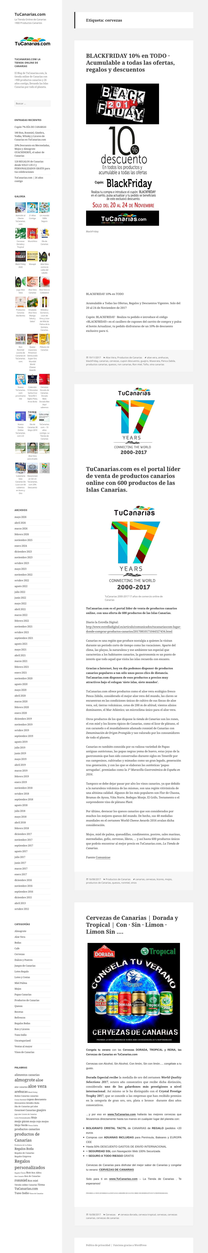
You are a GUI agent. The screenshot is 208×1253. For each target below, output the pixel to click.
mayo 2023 (20, 568)
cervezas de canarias (107, 1218)
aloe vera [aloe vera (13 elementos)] (37, 1086)
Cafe (17, 948)
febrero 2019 (22, 776)
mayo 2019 (20, 759)
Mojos (18, 988)
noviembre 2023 (23, 557)
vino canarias (157, 364)
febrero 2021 (22, 666)
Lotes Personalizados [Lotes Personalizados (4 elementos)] (22, 1118)
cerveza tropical (147, 1214)
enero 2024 (21, 545)
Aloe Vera (20, 936)
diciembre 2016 (23, 880)
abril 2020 (20, 695)
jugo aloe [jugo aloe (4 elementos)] (18, 1114)
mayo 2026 (20, 517)
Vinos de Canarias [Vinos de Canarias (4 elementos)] (36, 1193)
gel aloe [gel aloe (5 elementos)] (34, 1106)
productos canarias (96, 364)
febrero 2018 (22, 828)
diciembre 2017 (23, 834)
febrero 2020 (22, 707)
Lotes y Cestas (22, 977)
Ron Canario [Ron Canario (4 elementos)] (19, 1176)
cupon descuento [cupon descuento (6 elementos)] (36, 1099)
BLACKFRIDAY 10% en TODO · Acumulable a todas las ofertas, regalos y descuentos (130, 62)
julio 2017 (20, 857)
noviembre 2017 (23, 839)
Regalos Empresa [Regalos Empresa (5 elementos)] (23, 1156)
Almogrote (20, 931)
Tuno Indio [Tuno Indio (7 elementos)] (22, 1193)
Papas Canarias (23, 994)
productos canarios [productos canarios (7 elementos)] (27, 1129)
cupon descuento (129, 361)
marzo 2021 (21, 661)
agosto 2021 (21, 643)
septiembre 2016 (24, 891)
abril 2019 (20, 764)
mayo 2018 (20, 816)
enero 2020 (21, 713)
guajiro (144, 361)
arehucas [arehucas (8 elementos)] (21, 1092)
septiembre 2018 (24, 799)
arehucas (163, 357)
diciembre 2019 (23, 718)
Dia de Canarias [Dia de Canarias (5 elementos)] (22, 1106)
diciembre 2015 (23, 897)
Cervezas (20, 954)
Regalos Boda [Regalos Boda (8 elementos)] (24, 1149)
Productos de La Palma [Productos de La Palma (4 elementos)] (23, 1145)
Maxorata (155, 361)
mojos (168, 879)
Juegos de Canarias (25, 965)
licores (160, 879)
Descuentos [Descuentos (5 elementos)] (20, 1103)
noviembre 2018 (23, 787)
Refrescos (20, 1017)
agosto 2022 (21, 586)
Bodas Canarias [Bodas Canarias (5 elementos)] (22, 1096)
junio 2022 (20, 597)
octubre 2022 (22, 580)
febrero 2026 (22, 534)
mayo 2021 (20, 649)
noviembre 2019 (23, 724)
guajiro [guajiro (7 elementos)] (41, 1110)
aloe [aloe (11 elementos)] (39, 1080)
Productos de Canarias (27, 1000)
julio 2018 (20, 811)
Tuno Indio (21, 1034)
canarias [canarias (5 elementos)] (34, 1096)
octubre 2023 (22, 563)
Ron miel (137, 364)
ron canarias (124, 364)
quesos (112, 364)
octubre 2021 (22, 632)
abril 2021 (20, 655)
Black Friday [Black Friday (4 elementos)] (32, 1092)
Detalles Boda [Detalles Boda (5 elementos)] (32, 1103)
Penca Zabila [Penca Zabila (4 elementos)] (33, 1125)
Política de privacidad (98, 1245)
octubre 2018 (22, 793)
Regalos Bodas (22, 1023)
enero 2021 (21, 672)
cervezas (114, 361)
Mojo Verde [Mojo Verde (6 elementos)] (21, 1125)
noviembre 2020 (23, 678)
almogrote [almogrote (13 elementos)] (25, 1080)
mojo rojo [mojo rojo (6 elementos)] (35, 1121)
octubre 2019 (22, 730)
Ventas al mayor (23, 1046)
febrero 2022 (22, 620)
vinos (134, 882)
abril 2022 (20, 609)
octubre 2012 (22, 908)
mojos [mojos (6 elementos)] (45, 1121)
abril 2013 (20, 903)
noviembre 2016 (23, 885)
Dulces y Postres (23, 960)
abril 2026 (20, 522)
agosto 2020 (21, 684)
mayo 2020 (20, 689)
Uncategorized (23, 1040)
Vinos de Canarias (24, 1052)
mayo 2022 (20, 603)
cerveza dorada (128, 1214)
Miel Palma (21, 983)
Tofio (146, 364)
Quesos (18, 1006)
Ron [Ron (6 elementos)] (28, 1172)
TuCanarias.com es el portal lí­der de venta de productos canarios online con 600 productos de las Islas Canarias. (133, 479)
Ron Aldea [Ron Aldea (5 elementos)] (36, 1172)
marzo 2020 (21, 701)
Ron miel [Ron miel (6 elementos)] (33, 1180)
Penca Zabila (168, 361)
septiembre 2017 (24, 845)
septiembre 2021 (24, 638)
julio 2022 (20, 592)
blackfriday (92, 361)
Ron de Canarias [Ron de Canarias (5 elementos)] (32, 1176)
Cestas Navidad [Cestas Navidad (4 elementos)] (20, 1100)
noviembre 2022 (23, 574)
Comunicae (103, 857)
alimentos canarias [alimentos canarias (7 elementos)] (27, 1075)
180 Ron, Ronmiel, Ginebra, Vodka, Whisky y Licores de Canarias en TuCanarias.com (30, 136)
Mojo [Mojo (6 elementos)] (34, 1117)
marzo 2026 (21, 528)
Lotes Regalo (22, 971)
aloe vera (152, 357)
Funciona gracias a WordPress (129, 1245)
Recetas (19, 1011)
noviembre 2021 (23, 626)
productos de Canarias (98, 882)
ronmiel (125, 882)
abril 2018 (20, 822)
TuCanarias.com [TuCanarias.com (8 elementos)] (26, 1189)
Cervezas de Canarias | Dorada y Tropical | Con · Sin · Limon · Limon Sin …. (132, 924)
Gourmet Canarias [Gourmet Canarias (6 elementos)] (25, 1110)
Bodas (18, 942)
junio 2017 (20, 862)
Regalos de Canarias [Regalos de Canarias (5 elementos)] (24, 1153)
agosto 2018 (21, 805)
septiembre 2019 (24, 736)
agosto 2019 (21, 741)
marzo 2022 (21, 615)
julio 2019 (20, 747)
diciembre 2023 (23, 551)
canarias (103, 361)
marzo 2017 (21, 868)
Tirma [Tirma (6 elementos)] (41, 1184)
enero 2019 (21, 782)
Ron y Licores (22, 1029)
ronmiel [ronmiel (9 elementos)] (21, 1180)
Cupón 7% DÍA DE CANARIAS (30, 127)
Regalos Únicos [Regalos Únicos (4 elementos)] (20, 1173)
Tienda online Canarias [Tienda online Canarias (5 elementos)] (26, 1184)
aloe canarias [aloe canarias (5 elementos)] (21, 1087)
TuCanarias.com (30, 14)
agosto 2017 (21, 851)
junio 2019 (20, 753)
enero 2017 (21, 874)
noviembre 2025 (23, 540)
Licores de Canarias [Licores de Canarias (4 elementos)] (29, 1114)
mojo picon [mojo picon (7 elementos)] (22, 1121)
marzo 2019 (21, 770)
